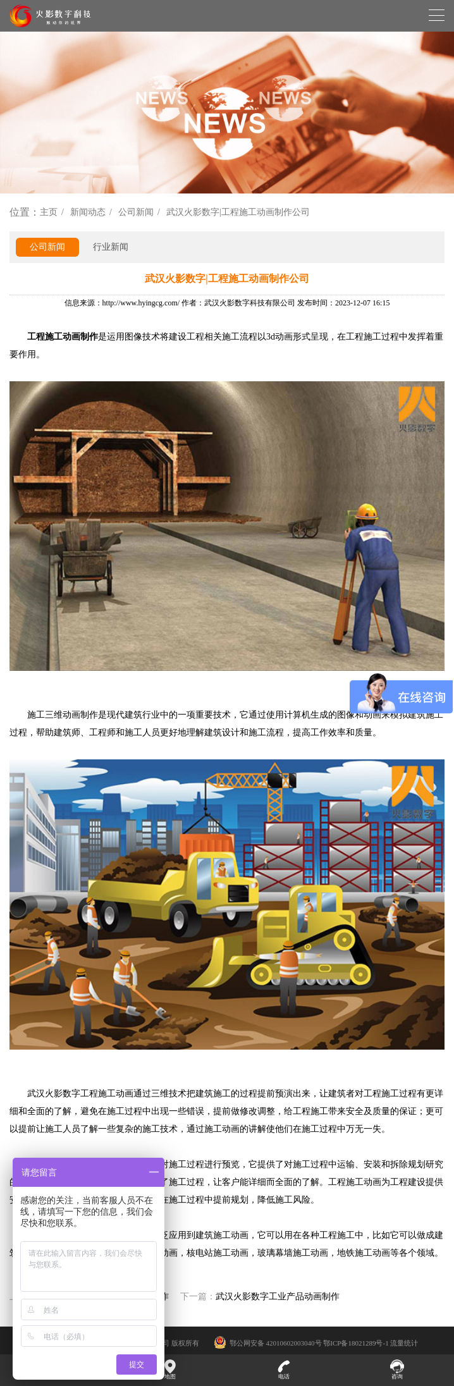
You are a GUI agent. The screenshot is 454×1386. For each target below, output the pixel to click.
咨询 (398, 1369)
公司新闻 (136, 212)
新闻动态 (88, 212)
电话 (284, 1369)
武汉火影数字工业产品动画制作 (278, 1296)
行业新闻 (110, 247)
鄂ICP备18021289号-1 (355, 1343)
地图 (171, 1369)
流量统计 (404, 1343)
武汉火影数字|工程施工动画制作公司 (238, 212)
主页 (49, 212)
